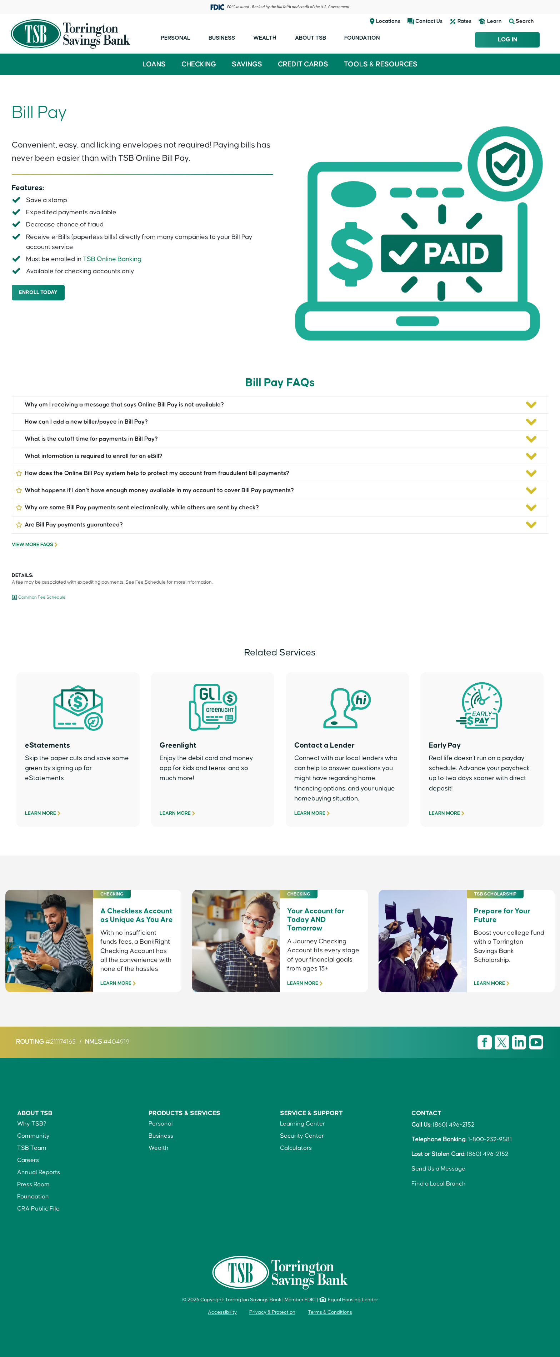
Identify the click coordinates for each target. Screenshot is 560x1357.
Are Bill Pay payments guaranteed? (69, 524)
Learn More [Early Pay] (444, 813)
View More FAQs (32, 544)
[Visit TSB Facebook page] (485, 1042)
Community (33, 1136)
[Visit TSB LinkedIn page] (519, 1042)
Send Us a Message (438, 1169)
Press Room (33, 1184)
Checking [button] (198, 64)
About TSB (310, 38)
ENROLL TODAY (38, 292)
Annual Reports (38, 1172)
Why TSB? (31, 1124)
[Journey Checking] (280, 978)
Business (222, 38)
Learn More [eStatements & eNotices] (40, 813)
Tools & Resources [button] (381, 64)
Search (521, 21)
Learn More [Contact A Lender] (309, 813)
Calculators (296, 1148)
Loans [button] (154, 64)
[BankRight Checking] (93, 978)
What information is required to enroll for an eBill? (93, 456)
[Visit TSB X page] (502, 1042)
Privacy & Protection (272, 1312)
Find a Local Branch (438, 1184)
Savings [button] (247, 64)
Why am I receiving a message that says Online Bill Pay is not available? (124, 404)
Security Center (302, 1136)
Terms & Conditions (330, 1312)
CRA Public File (38, 1209)
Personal (175, 38)
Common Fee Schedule (41, 597)
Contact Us (428, 21)
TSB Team (31, 1148)
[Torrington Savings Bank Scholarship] (467, 978)
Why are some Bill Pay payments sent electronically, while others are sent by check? (137, 507)
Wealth (264, 38)
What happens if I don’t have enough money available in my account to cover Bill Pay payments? (154, 490)
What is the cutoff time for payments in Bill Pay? (91, 439)
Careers (28, 1160)
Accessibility (222, 1312)
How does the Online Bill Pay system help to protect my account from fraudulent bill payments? (152, 473)
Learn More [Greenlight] (175, 813)
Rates (464, 21)
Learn (494, 21)
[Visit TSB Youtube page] (536, 1042)
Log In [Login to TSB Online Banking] (507, 39)
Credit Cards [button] (303, 64)
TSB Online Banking (112, 259)
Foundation (362, 38)
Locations (388, 21)
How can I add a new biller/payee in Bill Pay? (86, 422)
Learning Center (302, 1124)
